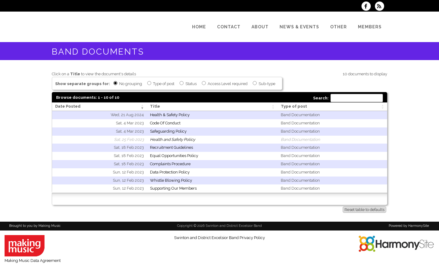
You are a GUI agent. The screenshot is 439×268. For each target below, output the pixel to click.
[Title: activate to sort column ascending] (212, 106)
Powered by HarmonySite (409, 226)
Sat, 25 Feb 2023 (129, 139)
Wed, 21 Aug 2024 (127, 115)
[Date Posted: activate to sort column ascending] (99, 106)
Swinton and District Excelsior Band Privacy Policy (219, 237)
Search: (348, 98)
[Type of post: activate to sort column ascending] (332, 106)
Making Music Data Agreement (33, 260)
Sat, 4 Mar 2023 (130, 123)
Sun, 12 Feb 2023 (128, 172)
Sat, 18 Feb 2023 (129, 147)
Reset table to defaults (364, 209)
